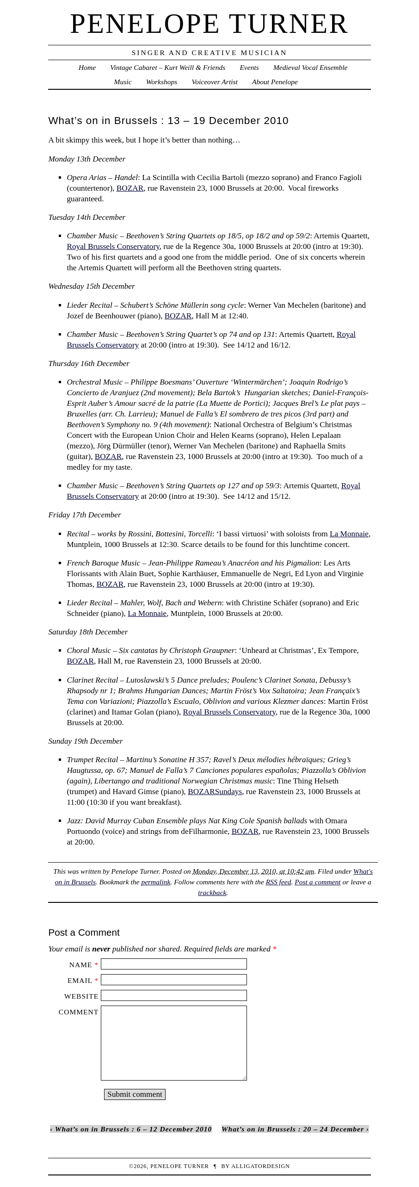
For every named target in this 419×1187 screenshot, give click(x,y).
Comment (79, 1012)
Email (80, 980)
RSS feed (278, 882)
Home (87, 67)
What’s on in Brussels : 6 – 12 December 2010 (133, 1129)
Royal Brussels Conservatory (113, 246)
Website (81, 996)
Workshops (162, 82)
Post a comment (317, 882)
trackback (212, 892)
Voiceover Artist (214, 82)
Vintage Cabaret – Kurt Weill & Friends (167, 67)
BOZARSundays (215, 791)
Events (249, 67)
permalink (155, 882)
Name (80, 965)
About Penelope (275, 82)
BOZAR (130, 188)
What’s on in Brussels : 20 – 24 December (293, 1129)
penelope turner (209, 23)
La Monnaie (349, 533)
